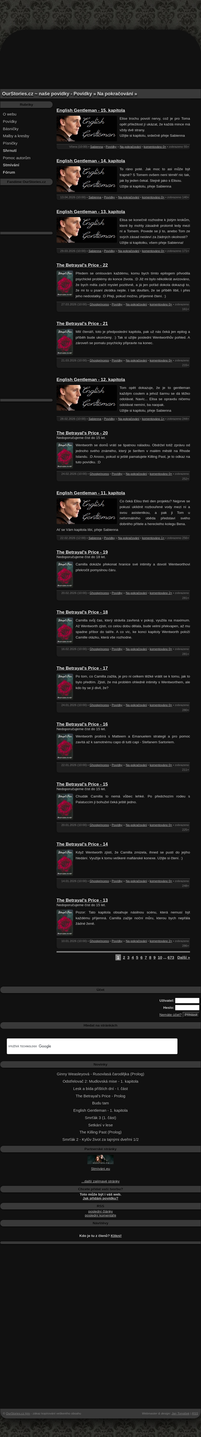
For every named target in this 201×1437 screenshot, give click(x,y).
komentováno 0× (155, 146)
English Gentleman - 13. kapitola (91, 211)
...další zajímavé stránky (100, 1181)
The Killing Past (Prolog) (100, 1132)
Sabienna (96, 146)
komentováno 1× (153, 418)
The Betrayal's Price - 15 (82, 784)
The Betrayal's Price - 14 (82, 844)
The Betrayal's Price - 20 (82, 433)
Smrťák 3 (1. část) (100, 1117)
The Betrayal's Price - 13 (82, 900)
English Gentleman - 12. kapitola (91, 379)
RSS (195, 1413)
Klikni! (116, 1236)
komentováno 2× (161, 592)
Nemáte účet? (170, 1015)
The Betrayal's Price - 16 (82, 724)
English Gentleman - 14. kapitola (91, 160)
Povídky (10, 121)
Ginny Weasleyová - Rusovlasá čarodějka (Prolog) (100, 1074)
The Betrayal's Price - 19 (82, 552)
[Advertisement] (100, 12)
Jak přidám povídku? (100, 1198)
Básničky (11, 128)
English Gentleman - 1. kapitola (100, 1110)
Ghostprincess (99, 304)
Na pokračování (130, 146)
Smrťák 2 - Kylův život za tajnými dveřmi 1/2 (100, 1139)
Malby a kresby (16, 136)
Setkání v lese (100, 1125)
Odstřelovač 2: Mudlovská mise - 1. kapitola (100, 1081)
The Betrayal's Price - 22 (82, 265)
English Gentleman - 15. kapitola (91, 110)
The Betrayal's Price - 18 (82, 612)
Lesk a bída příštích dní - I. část (100, 1088)
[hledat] (86, 1046)
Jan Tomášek (180, 1413)
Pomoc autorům (17, 158)
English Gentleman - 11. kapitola (91, 493)
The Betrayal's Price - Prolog (100, 1096)
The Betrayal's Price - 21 (82, 323)
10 (160, 957)
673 (171, 957)
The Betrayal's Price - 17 (82, 668)
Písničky (10, 143)
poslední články (100, 1211)
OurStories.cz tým (18, 1413)
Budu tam (100, 1103)
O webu (9, 114)
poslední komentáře (100, 1215)
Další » (183, 957)
